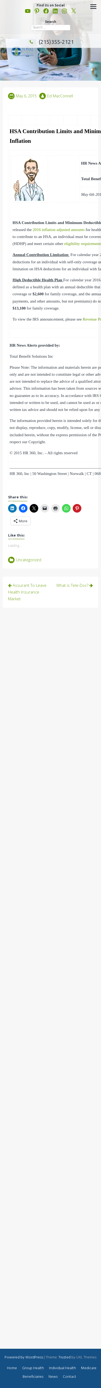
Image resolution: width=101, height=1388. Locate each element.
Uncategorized (28, 559)
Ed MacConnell (60, 95)
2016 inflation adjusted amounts (59, 230)
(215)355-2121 (50, 42)
